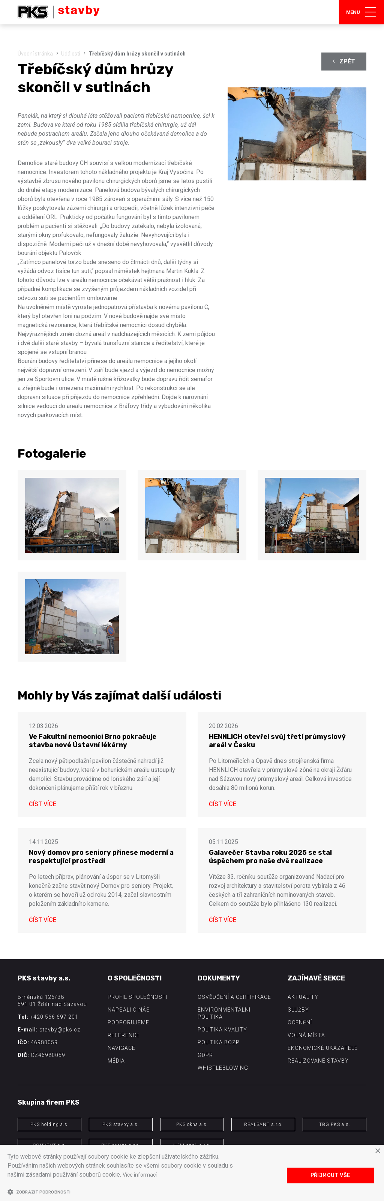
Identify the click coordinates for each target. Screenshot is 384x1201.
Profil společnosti (138, 997)
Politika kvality (222, 1030)
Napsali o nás (129, 1010)
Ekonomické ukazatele (323, 1048)
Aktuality (303, 997)
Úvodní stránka (35, 54)
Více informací (141, 1174)
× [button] (377, 1151)
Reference (124, 1035)
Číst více (42, 804)
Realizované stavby (318, 1061)
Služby (298, 1010)
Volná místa (306, 1035)
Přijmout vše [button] (330, 1175)
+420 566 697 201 (54, 1017)
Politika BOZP (219, 1042)
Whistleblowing (223, 1068)
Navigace (121, 1048)
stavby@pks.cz (59, 1030)
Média (116, 1061)
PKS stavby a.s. (120, 1124)
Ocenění (300, 1022)
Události (70, 54)
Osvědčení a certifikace (234, 997)
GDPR (205, 1055)
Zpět (344, 61)
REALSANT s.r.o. (263, 1124)
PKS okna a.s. (192, 1124)
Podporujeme (128, 1022)
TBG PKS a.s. (334, 1124)
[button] (128, 1192)
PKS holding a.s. (49, 1124)
